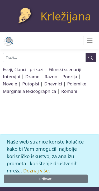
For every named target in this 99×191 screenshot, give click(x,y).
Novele (10, 84)
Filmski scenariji (65, 69)
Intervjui (11, 76)
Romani (69, 91)
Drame (32, 76)
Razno (51, 76)
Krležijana (65, 16)
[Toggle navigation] (89, 40)
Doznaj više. (36, 170)
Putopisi (30, 84)
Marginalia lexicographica (29, 91)
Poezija (70, 76)
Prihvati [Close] (45, 178)
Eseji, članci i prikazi (23, 69)
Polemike (76, 84)
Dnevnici (53, 84)
